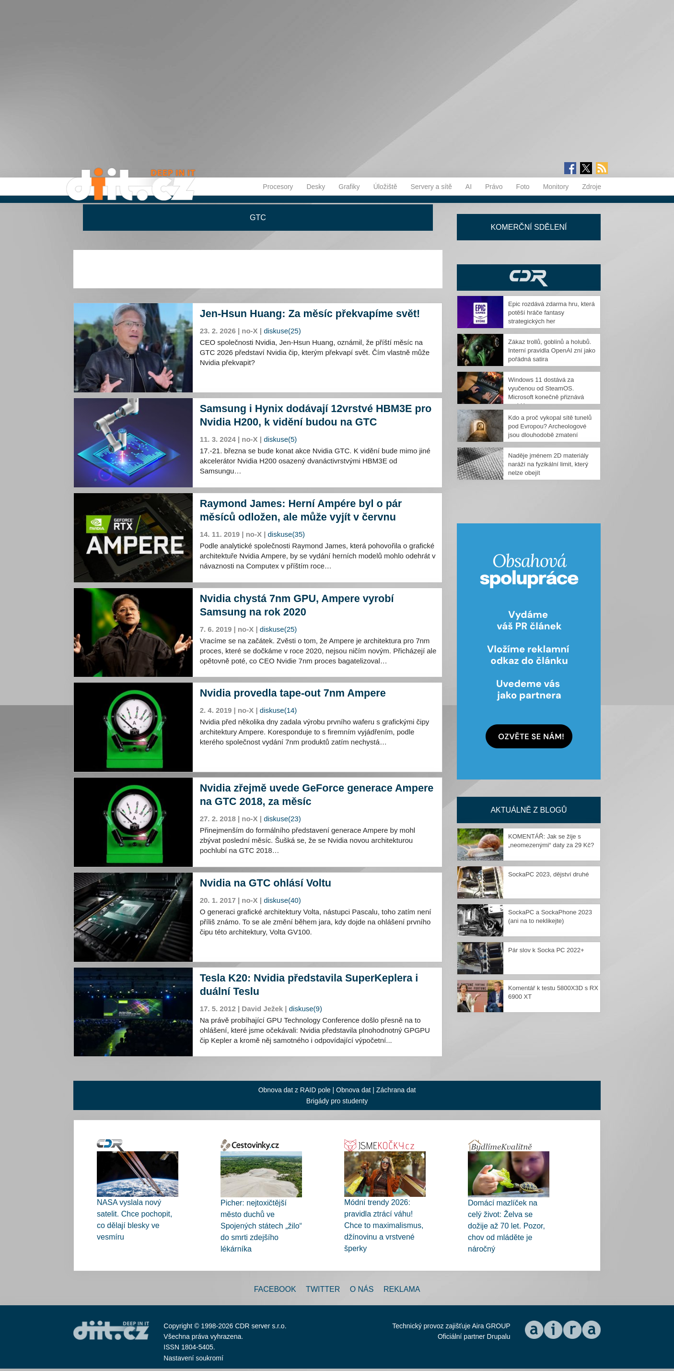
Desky (315, 186)
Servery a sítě (431, 186)
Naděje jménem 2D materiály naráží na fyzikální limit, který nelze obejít (548, 464)
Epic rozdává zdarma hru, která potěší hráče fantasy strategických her (551, 312)
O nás (362, 1289)
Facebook (275, 1289)
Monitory (556, 186)
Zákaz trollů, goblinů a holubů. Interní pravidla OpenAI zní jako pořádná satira (551, 350)
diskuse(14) (278, 710)
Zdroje (591, 186)
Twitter (323, 1289)
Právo (494, 186)
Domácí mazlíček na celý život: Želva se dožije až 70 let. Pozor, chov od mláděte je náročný (506, 1226)
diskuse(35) (286, 534)
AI (468, 186)
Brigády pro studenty (337, 1101)
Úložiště (385, 186)
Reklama (401, 1289)
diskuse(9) (305, 1009)
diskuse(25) (282, 331)
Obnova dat (353, 1090)
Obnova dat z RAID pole (294, 1090)
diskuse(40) (282, 900)
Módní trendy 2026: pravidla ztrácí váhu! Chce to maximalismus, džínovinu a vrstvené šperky (383, 1225)
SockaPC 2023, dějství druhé (548, 874)
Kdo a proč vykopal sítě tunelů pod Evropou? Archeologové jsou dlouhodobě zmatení (550, 426)
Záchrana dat (396, 1090)
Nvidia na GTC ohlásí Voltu (265, 883)
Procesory (278, 186)
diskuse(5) (280, 439)
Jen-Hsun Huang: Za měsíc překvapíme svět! (310, 313)
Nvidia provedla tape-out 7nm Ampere (293, 693)
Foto (523, 186)
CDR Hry (529, 277)
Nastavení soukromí (193, 1358)
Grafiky (349, 186)
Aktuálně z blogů (528, 810)
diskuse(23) (282, 819)
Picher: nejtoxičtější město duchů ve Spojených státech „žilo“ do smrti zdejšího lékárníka (261, 1226)
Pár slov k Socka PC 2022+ (546, 950)
